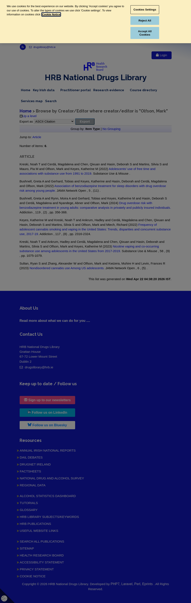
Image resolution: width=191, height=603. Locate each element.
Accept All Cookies (145, 33)
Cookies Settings (145, 9)
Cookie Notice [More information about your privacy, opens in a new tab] (51, 14)
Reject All (144, 20)
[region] (95, 21)
